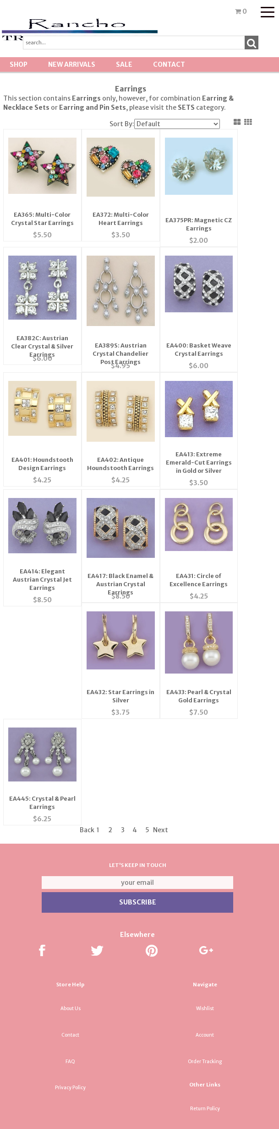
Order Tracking (205, 905)
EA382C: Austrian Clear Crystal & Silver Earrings (41, 320)
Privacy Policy (70, 931)
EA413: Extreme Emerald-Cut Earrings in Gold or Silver (195, 430)
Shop (18, 64)
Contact (169, 64)
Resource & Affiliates (204, 1084)
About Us (70, 852)
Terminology (205, 1005)
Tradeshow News (205, 1032)
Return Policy (205, 952)
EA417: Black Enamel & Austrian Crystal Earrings (118, 539)
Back (87, 673)
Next (160, 673)
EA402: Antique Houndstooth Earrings (117, 430)
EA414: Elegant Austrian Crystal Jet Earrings (41, 539)
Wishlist (205, 852)
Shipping (205, 979)
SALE (124, 64)
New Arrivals (71, 64)
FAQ (70, 905)
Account (205, 879)
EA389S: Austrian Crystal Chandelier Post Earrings (118, 320)
